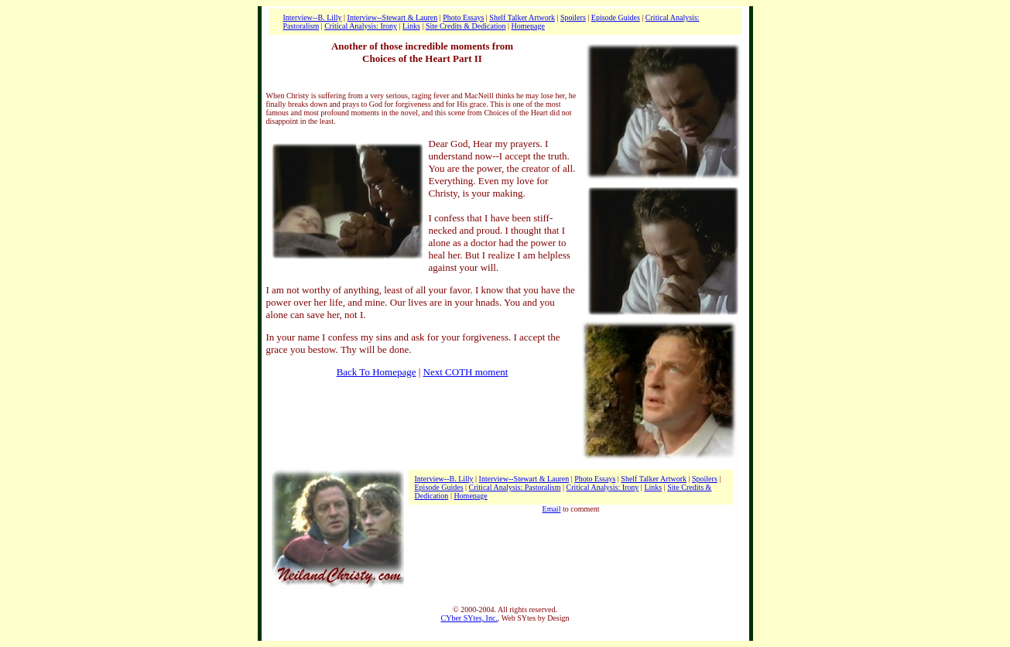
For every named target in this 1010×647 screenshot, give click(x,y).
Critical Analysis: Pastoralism (515, 487)
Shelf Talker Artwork (522, 17)
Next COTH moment (465, 372)
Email (552, 509)
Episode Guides (615, 17)
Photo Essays (463, 17)
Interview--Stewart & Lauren (393, 17)
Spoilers (573, 17)
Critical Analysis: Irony (360, 26)
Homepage (528, 26)
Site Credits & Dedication (466, 26)
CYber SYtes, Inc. (469, 618)
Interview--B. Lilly (312, 17)
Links (411, 26)
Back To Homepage (376, 372)
